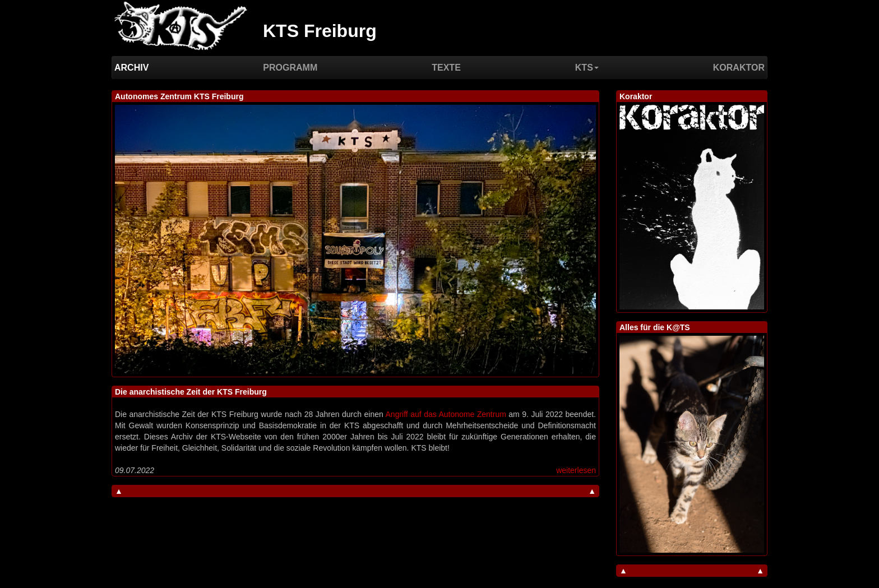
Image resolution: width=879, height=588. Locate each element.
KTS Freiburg (320, 31)
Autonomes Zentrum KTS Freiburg (179, 96)
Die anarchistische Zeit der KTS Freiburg (191, 391)
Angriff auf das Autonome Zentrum (446, 414)
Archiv (131, 67)
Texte (446, 67)
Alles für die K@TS (654, 327)
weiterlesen (576, 470)
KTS (587, 67)
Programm (290, 67)
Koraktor (739, 67)
